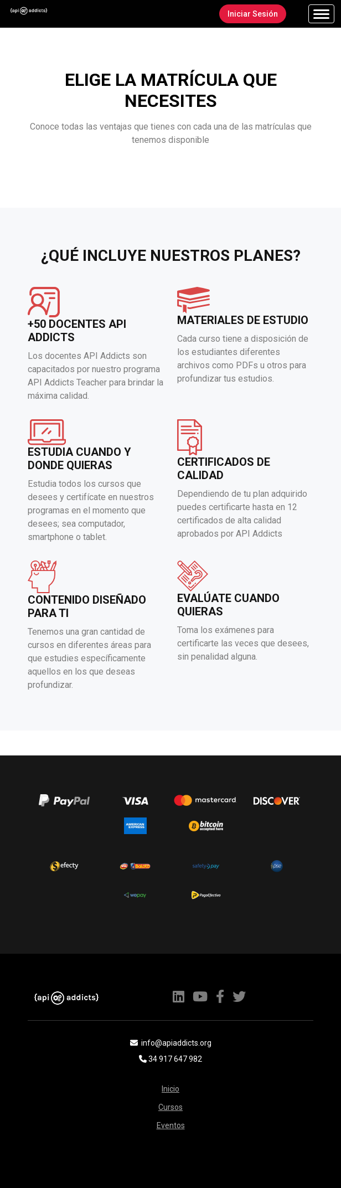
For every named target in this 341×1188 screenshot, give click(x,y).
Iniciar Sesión (252, 13)
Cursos (170, 1107)
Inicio (170, 1088)
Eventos (171, 1125)
